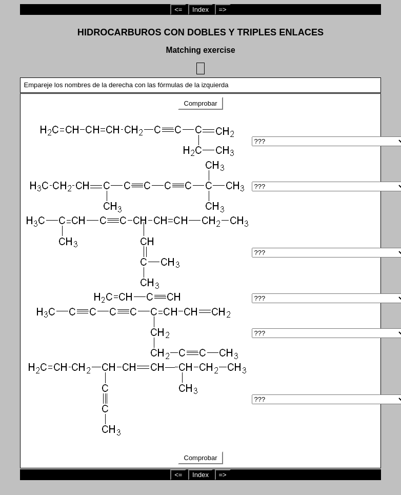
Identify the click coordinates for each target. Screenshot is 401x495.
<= (178, 9)
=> (223, 9)
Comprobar (200, 103)
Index (200, 9)
